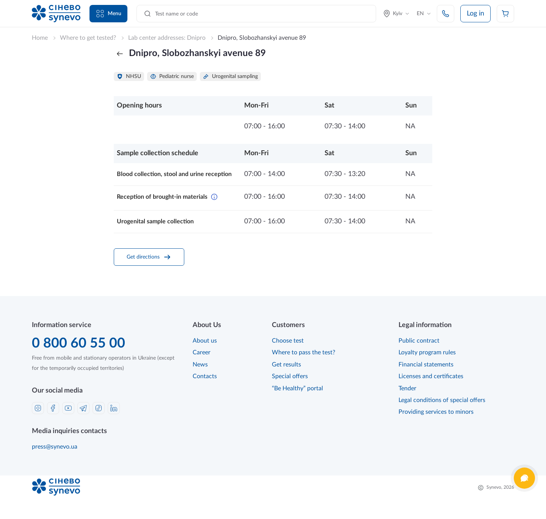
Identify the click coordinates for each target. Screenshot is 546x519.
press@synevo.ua (54, 447)
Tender (407, 388)
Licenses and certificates (431, 376)
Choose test (288, 341)
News (200, 365)
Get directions (149, 257)
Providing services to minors (436, 412)
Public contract (419, 341)
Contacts (205, 376)
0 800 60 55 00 (78, 343)
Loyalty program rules (427, 352)
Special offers (290, 376)
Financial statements (426, 365)
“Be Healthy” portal (297, 388)
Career (201, 352)
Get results (286, 365)
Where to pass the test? (303, 352)
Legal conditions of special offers (442, 400)
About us (205, 341)
